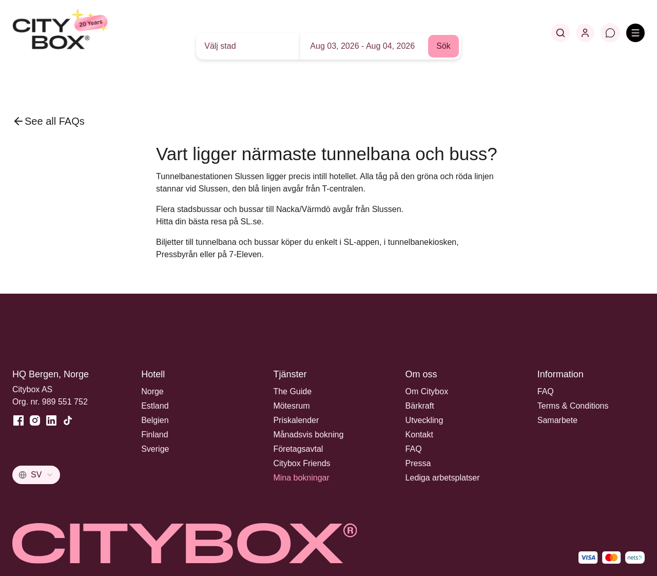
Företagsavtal (298, 449)
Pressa (418, 463)
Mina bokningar (301, 477)
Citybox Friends (301, 463)
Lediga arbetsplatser (442, 477)
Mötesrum (291, 405)
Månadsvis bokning (308, 434)
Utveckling (424, 420)
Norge (152, 391)
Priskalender (296, 420)
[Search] (560, 33)
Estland (154, 405)
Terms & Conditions (573, 405)
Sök (443, 46)
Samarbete (557, 420)
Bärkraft (419, 405)
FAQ (413, 449)
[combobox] (36, 475)
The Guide (292, 391)
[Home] (85, 32)
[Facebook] (18, 420)
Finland (154, 434)
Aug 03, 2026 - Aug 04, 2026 (362, 46)
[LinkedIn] (51, 420)
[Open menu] (635, 33)
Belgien (154, 420)
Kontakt (419, 434)
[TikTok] (68, 420)
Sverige (155, 449)
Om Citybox (427, 391)
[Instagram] (35, 420)
